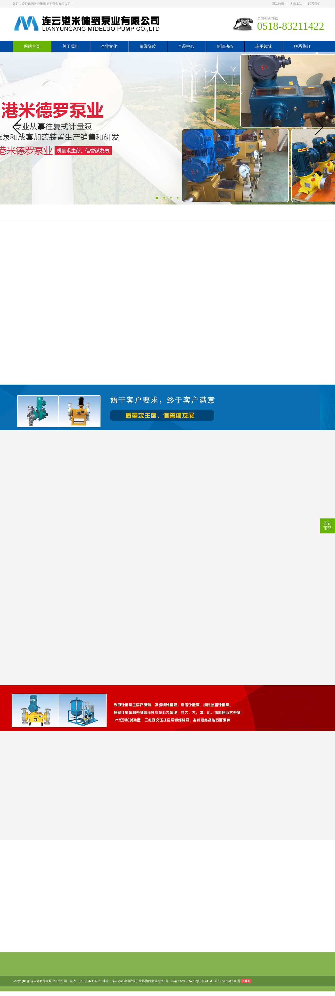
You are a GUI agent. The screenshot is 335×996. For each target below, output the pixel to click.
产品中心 (186, 46)
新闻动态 (225, 46)
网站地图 (278, 4)
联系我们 (314, 4)
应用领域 (263, 46)
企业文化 (109, 46)
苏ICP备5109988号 (227, 981)
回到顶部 (327, 525)
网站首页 (32, 46)
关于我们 (70, 46)
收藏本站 (296, 4)
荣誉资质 (148, 46)
